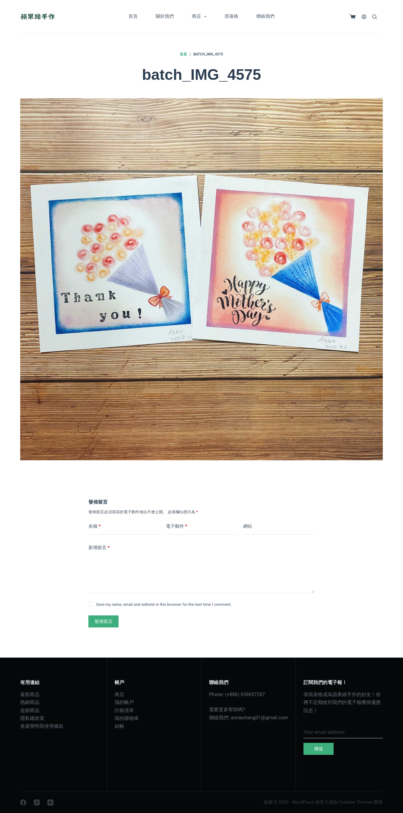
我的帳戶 (124, 702)
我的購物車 (127, 718)
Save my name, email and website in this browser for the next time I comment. (164, 604)
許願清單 (124, 710)
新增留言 (99, 548)
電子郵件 (176, 526)
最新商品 (30, 694)
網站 (247, 526)
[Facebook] (23, 802)
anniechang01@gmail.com (259, 718)
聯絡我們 (265, 16)
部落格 (231, 16)
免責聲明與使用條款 (42, 726)
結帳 (119, 726)
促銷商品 (30, 710)
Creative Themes (356, 802)
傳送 (318, 749)
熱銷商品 (30, 702)
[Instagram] (37, 802)
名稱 (94, 526)
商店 (200, 16)
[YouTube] (50, 802)
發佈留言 (103, 621)
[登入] (364, 16)
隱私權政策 (32, 718)
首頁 (133, 16)
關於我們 (165, 16)
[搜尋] (374, 16)
